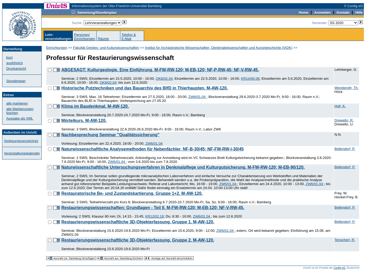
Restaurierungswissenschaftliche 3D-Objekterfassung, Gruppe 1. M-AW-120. (137, 222)
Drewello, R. (344, 120)
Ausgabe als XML (19, 118)
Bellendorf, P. (345, 149)
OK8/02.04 (164, 79)
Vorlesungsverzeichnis (21, 141)
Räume (103, 39)
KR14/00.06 (250, 79)
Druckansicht (16, 68)
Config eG (339, 267)
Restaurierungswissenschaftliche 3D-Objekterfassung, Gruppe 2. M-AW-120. (137, 240)
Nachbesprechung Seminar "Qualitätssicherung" (110, 135)
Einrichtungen (56, 48)
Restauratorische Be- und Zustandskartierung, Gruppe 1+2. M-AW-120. (131, 193)
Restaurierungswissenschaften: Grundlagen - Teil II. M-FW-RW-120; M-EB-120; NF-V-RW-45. (152, 207)
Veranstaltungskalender (22, 153)
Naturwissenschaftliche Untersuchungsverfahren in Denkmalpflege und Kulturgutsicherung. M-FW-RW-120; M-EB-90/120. (183, 167)
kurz (9, 57)
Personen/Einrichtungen (84, 37)
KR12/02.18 (154, 216)
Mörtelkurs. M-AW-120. (83, 120)
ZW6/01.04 (197, 97)
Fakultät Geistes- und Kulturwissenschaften (106, 48)
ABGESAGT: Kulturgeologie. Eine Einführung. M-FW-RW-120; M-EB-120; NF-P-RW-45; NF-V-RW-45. (160, 70)
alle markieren (17, 103)
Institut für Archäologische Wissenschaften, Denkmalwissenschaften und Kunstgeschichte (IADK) (218, 48)
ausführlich (14, 63)
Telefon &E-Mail (129, 37)
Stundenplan (16, 81)
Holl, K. (340, 106)
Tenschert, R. (345, 240)
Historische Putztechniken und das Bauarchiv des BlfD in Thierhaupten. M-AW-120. (144, 88)
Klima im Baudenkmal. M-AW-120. (95, 106)
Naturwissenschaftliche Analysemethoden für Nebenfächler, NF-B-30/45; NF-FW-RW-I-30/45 (152, 149)
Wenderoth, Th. (347, 88)
